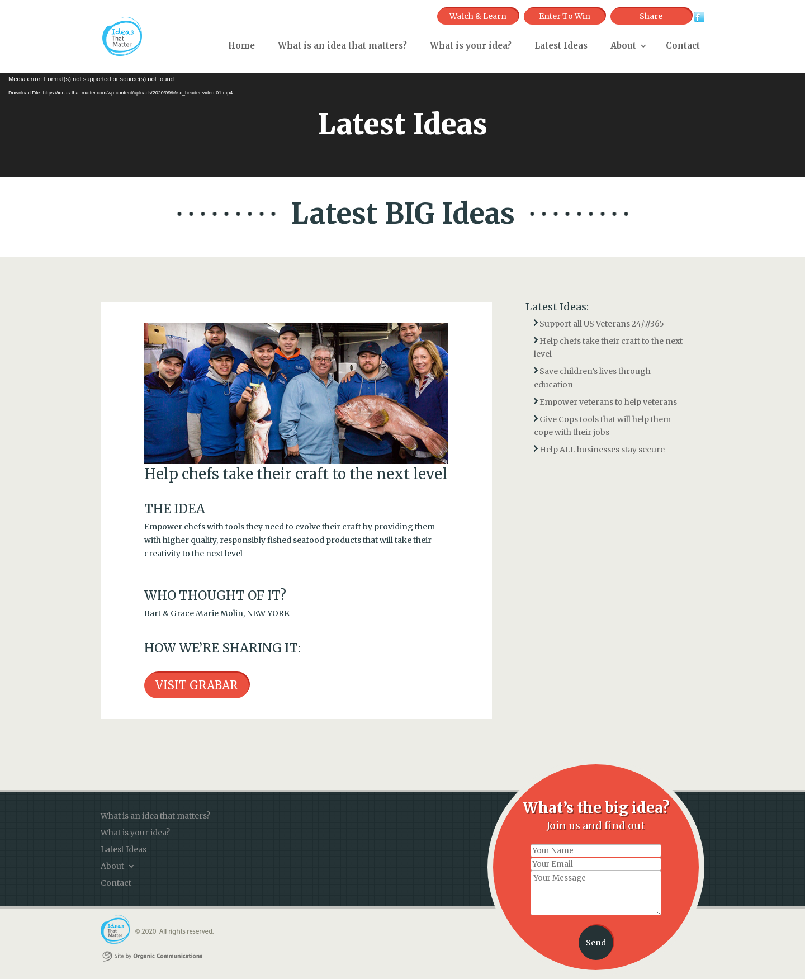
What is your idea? (471, 45)
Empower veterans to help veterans (608, 402)
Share (651, 16)
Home (241, 45)
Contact (683, 45)
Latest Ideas (561, 45)
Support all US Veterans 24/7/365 (601, 324)
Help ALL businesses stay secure (602, 449)
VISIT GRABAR (196, 685)
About (623, 45)
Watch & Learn (477, 16)
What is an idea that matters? (342, 45)
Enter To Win (564, 16)
